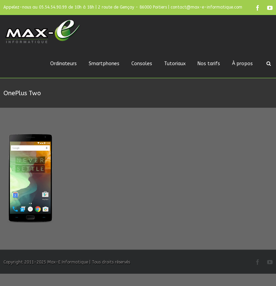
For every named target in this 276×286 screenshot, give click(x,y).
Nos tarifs (209, 64)
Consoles (141, 64)
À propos (242, 64)
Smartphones (104, 64)
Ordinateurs (63, 64)
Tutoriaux (175, 64)
